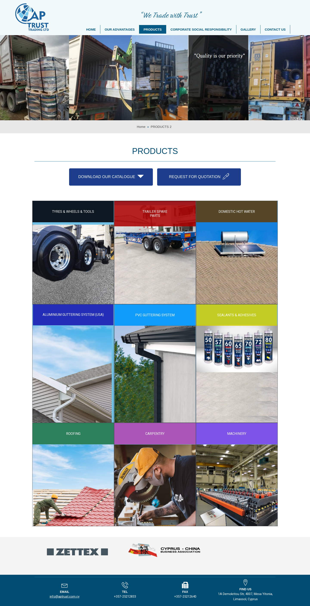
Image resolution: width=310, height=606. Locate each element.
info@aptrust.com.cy (64, 596)
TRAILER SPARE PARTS (155, 214)
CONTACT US (275, 29)
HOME (91, 29)
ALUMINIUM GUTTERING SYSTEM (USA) (73, 315)
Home (141, 126)
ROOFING (73, 434)
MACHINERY (236, 434)
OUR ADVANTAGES (120, 29)
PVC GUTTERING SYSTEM (155, 315)
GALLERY (248, 29)
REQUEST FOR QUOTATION (199, 176)
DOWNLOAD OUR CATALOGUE (111, 176)
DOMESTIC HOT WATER (237, 212)
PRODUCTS (153, 29)
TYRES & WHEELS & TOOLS (73, 212)
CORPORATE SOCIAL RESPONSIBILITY (201, 29)
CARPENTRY (154, 434)
